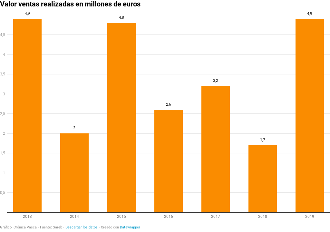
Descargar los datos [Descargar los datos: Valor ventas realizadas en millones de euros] (81, 227)
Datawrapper (130, 227)
